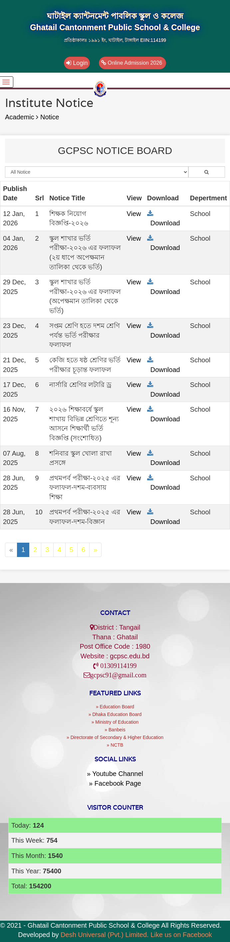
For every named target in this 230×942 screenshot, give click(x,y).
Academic (21, 117)
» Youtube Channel (115, 773)
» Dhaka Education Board (115, 714)
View (134, 213)
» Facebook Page (115, 783)
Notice (49, 117)
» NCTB (115, 745)
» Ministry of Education (115, 722)
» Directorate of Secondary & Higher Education (115, 737)
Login (77, 63)
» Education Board (115, 706)
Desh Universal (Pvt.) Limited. (105, 934)
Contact (115, 613)
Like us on (181, 934)
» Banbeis (115, 729)
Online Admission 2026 (132, 63)
